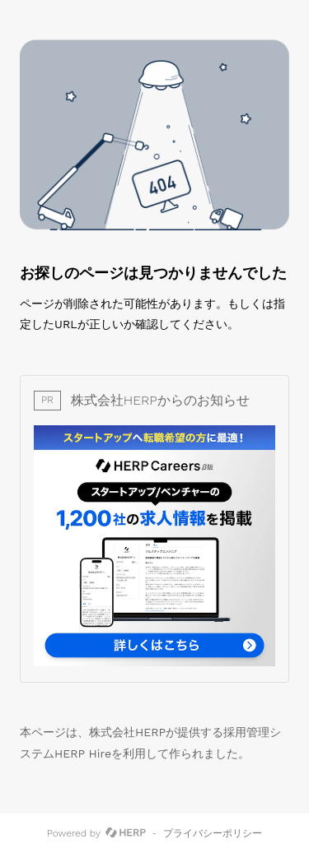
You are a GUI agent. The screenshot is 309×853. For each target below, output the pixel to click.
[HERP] (125, 833)
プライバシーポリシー (212, 833)
